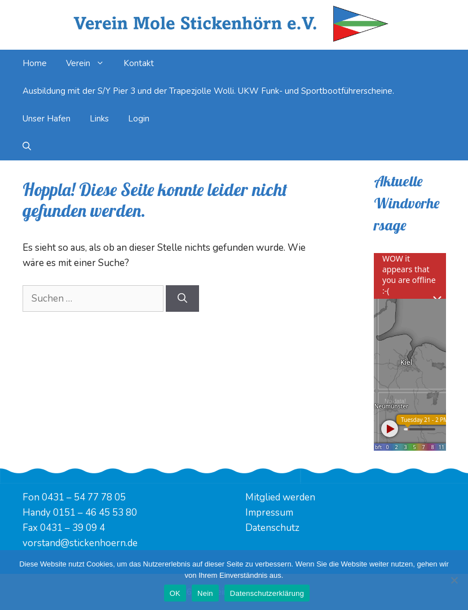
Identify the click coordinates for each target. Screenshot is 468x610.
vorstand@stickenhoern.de (80, 543)
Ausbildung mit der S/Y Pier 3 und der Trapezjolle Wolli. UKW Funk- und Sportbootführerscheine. (208, 91)
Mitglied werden (280, 497)
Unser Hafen (46, 118)
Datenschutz (272, 527)
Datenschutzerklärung (267, 593)
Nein (205, 593)
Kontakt (138, 63)
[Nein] (454, 580)
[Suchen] (182, 298)
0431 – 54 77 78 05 (84, 497)
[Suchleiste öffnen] (27, 146)
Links (99, 118)
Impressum (269, 512)
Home (35, 63)
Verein (90, 63)
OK (175, 593)
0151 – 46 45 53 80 (95, 512)
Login (138, 118)
